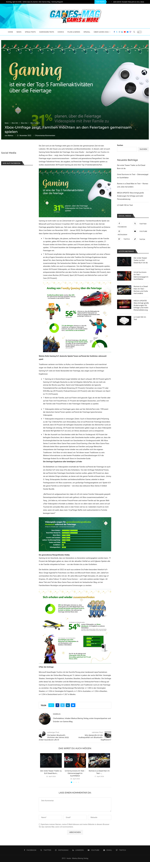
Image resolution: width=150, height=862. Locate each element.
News (19, 32)
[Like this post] (52, 705)
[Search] (134, 31)
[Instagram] (119, 31)
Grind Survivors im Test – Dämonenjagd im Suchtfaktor (75, 773)
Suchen (120, 145)
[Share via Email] (73, 705)
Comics (61, 32)
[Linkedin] (122, 31)
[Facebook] (114, 31)
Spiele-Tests (30, 32)
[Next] (111, 2)
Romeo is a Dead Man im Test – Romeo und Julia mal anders (141, 289)
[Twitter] (117, 31)
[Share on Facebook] (57, 705)
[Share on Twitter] (62, 705)
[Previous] (109, 2)
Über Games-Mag (101, 32)
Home (10, 32)
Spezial (86, 32)
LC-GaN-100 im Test (125, 205)
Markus (10, 135)
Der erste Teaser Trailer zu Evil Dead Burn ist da (141, 260)
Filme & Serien (73, 32)
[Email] (127, 31)
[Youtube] (125, 31)
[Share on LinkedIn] (68, 705)
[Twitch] (130, 31)
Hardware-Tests (46, 32)
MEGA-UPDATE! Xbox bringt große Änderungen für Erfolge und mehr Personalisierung (130, 196)
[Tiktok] (140, 239)
